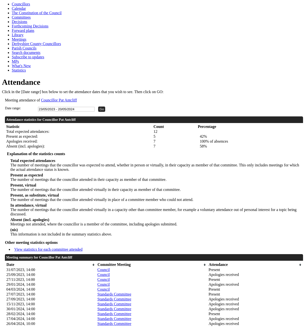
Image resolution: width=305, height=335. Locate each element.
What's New (21, 66)
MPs (15, 61)
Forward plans (23, 30)
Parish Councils (24, 48)
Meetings (19, 39)
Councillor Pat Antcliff (59, 100)
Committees (21, 17)
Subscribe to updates (28, 57)
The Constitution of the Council (37, 13)
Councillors (21, 4)
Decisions (19, 22)
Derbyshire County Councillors (36, 44)
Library (18, 35)
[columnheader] (50, 264)
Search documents (26, 52)
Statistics (19, 70)
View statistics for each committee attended (48, 249)
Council (104, 270)
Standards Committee (114, 294)
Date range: (13, 108)
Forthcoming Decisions (30, 26)
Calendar (19, 8)
